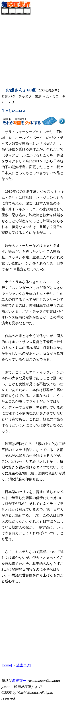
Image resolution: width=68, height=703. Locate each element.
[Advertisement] (34, 49)
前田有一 (19, 681)
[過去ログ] (23, 665)
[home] (6, 665)
